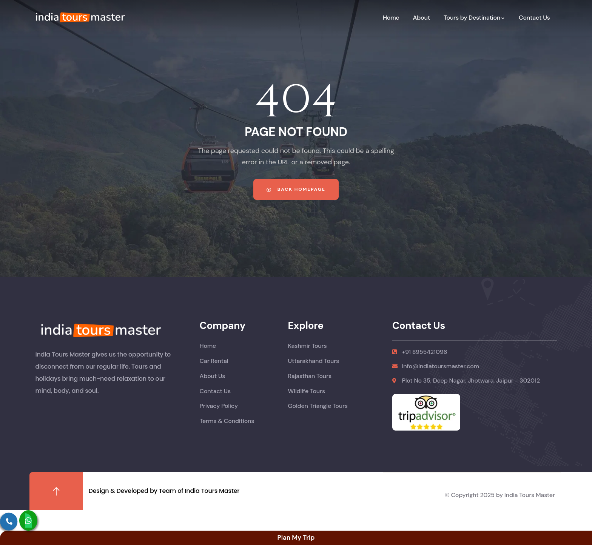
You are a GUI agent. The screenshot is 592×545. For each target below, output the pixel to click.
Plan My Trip (295, 537)
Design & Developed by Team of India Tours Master (164, 490)
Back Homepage (296, 189)
